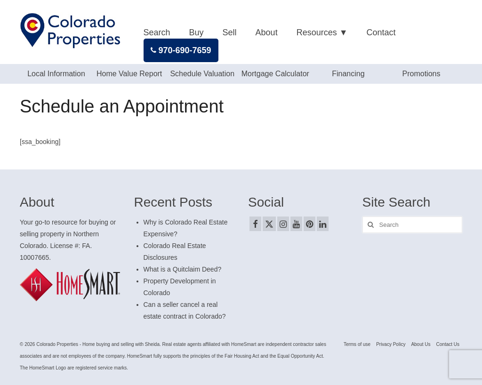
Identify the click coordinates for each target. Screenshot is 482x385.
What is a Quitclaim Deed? (183, 269)
